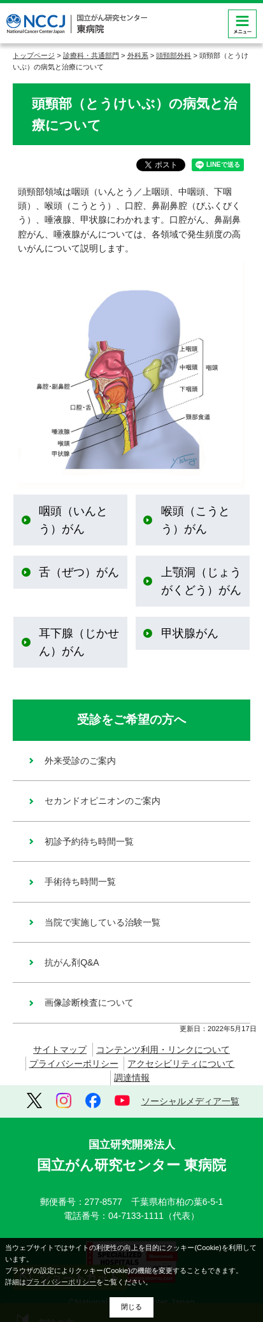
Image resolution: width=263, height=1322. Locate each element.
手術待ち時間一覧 (80, 881)
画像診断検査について (89, 1002)
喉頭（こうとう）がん (195, 520)
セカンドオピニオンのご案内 (102, 801)
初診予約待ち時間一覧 (89, 841)
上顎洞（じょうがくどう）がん (201, 581)
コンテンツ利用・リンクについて (163, 1049)
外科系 (137, 55)
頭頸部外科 (173, 55)
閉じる (131, 1307)
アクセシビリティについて (180, 1063)
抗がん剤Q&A (72, 962)
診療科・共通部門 (91, 55)
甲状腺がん (189, 633)
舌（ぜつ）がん (79, 572)
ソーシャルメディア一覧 (190, 1101)
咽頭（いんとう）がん (73, 520)
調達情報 (132, 1077)
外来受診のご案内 (80, 761)
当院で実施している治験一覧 (102, 922)
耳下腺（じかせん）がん (79, 642)
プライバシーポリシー (73, 1063)
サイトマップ (60, 1049)
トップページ (34, 55)
